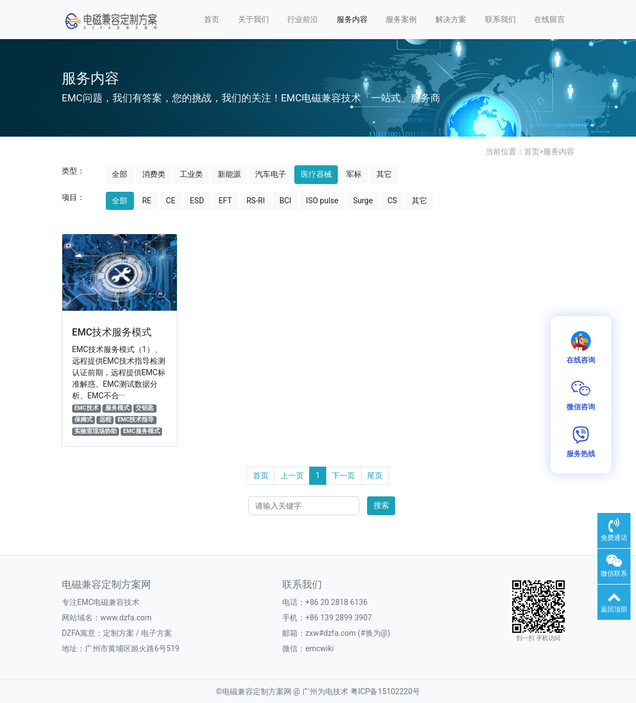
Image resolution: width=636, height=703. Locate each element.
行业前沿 (302, 19)
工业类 (191, 174)
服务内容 (352, 19)
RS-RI (255, 200)
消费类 (153, 174)
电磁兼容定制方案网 (257, 691)
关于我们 (253, 19)
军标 (354, 174)
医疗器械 (316, 174)
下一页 (343, 475)
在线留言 (549, 19)
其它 (384, 174)
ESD (197, 200)
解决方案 (450, 19)
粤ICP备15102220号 (386, 691)
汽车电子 (270, 174)
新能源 (229, 174)
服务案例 (401, 19)
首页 (211, 19)
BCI (285, 200)
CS (392, 200)
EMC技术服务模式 (112, 332)
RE (147, 200)
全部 (119, 174)
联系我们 (500, 19)
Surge (363, 200)
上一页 (292, 475)
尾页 (374, 475)
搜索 (381, 505)
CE (170, 200)
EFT (225, 200)
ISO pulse (322, 200)
